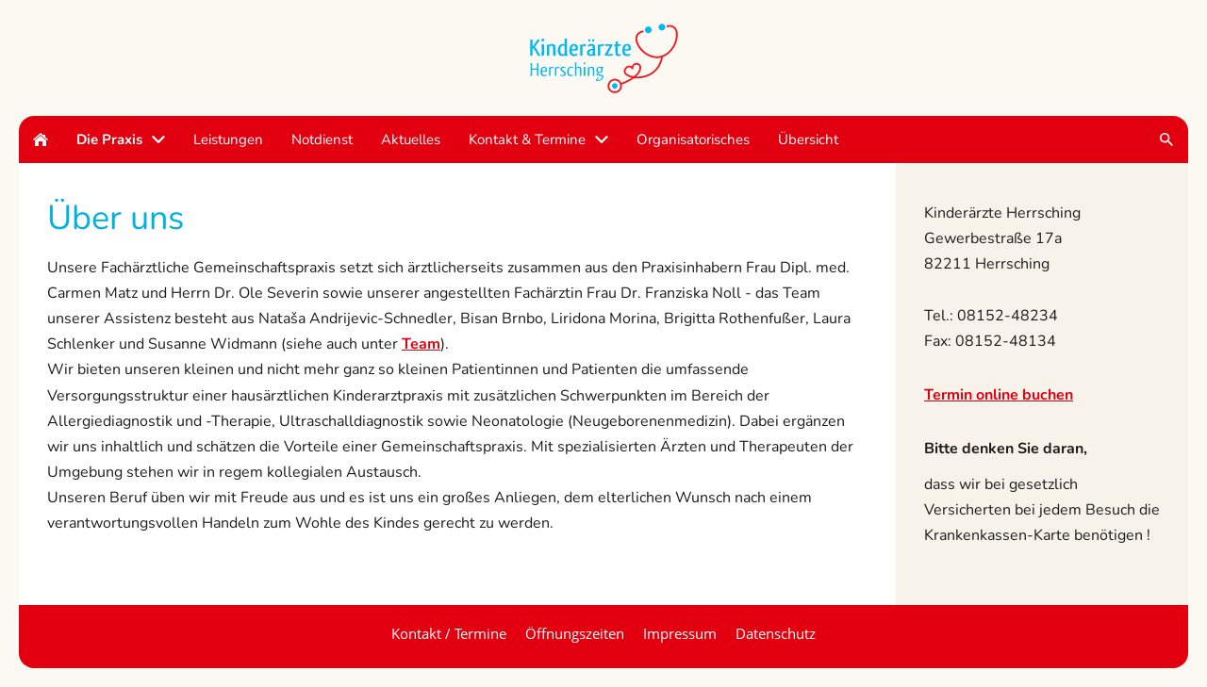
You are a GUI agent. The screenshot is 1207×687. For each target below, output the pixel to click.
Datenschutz (776, 633)
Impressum (680, 633)
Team (421, 344)
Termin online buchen (998, 394)
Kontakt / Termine (448, 633)
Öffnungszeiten (574, 633)
